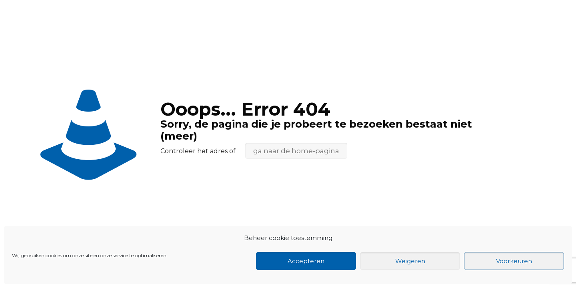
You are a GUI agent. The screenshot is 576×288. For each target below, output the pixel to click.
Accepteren (306, 261)
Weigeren (410, 261)
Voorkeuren (514, 261)
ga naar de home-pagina (296, 151)
